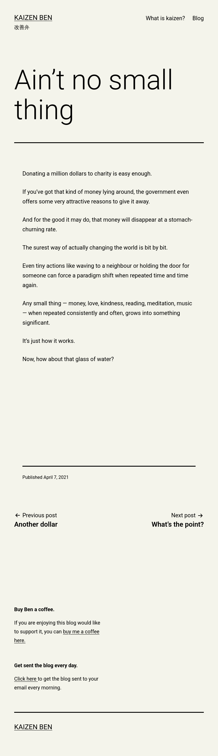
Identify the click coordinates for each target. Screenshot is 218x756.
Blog (198, 18)
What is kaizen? (165, 18)
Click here (26, 679)
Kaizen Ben (33, 18)
